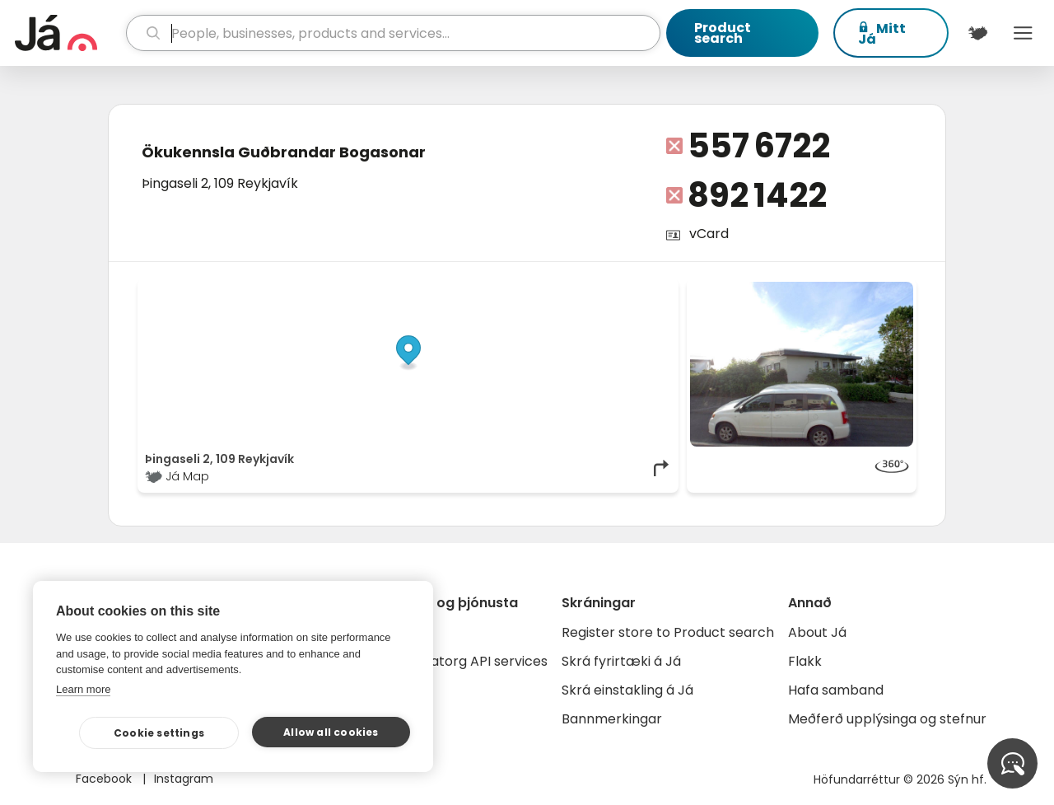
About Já (817, 632)
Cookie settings (159, 733)
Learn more (83, 689)
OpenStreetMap (560, 290)
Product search (722, 33)
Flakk (805, 661)
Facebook (105, 778)
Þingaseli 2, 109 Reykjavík (220, 183)
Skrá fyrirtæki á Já (621, 661)
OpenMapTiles (640, 290)
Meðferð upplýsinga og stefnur (887, 718)
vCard (709, 233)
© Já (502, 290)
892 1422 (757, 195)
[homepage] (68, 33)
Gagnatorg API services (471, 661)
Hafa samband (836, 690)
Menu (1023, 33)
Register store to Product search (668, 632)
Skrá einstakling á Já (627, 690)
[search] (393, 33)
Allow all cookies (330, 732)
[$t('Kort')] (978, 33)
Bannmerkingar (612, 718)
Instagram (183, 778)
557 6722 (759, 146)
